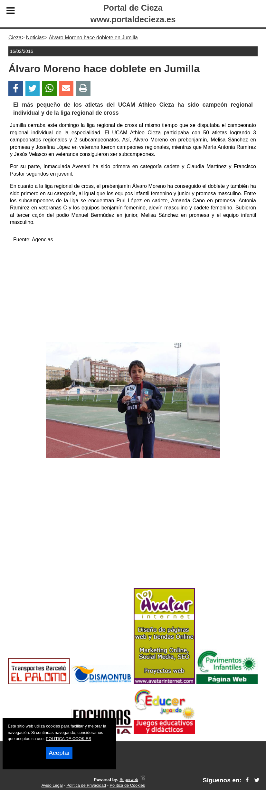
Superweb (128, 779)
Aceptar (59, 752)
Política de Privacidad (86, 785)
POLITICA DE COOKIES (68, 738)
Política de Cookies (127, 785)
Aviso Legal (52, 785)
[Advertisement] (133, 294)
